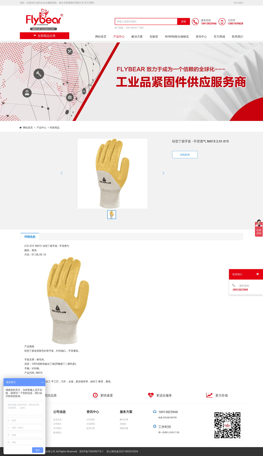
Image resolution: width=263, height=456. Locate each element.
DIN (128, 28)
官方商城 (219, 36)
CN (235, 2)
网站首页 (100, 36)
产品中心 (119, 36)
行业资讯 (91, 424)
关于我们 (57, 428)
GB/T (141, 28)
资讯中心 (201, 36)
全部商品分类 (44, 36)
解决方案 (137, 36)
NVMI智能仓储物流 (177, 36)
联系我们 (237, 36)
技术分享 (91, 428)
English (240, 2)
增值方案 (124, 428)
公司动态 (91, 419)
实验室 (154, 36)
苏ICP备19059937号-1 (91, 451)
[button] (61, 173)
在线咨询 (185, 154)
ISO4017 (134, 28)
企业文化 (57, 419)
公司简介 (57, 424)
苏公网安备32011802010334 (122, 451)
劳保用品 (54, 127)
